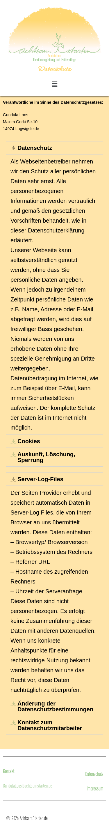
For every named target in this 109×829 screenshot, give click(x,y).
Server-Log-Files (40, 479)
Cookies (28, 441)
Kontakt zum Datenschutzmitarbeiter (49, 725)
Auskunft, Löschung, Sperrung (46, 457)
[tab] (54, 147)
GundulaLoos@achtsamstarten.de (27, 786)
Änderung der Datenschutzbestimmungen (55, 706)
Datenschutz (34, 148)
